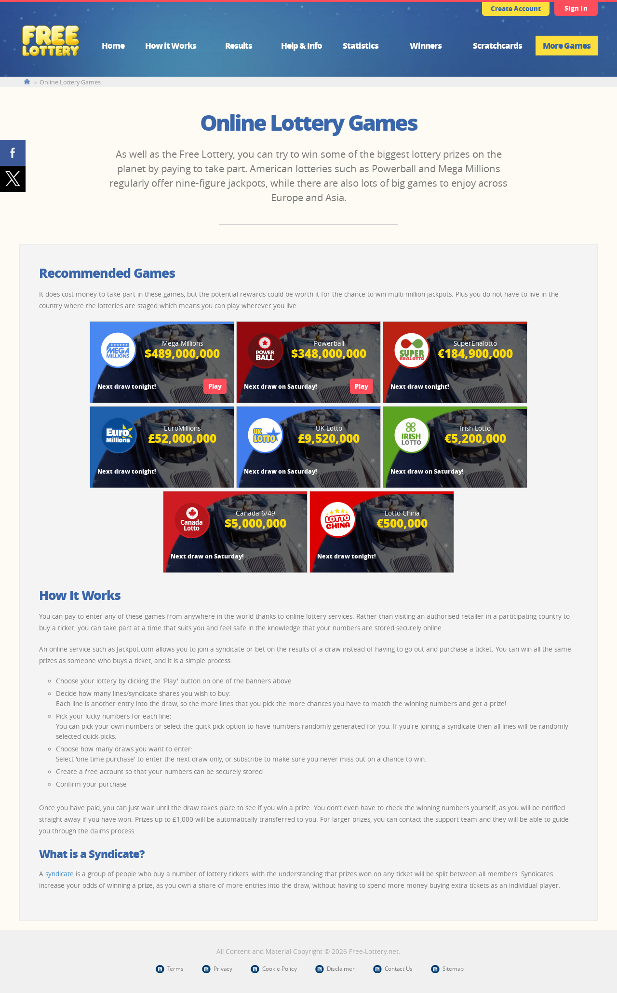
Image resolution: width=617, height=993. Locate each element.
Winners (426, 45)
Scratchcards (497, 45)
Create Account (516, 8)
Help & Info (301, 45)
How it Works (170, 45)
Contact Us (399, 968)
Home (113, 45)
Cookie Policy (279, 968)
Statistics (360, 45)
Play (215, 386)
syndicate (59, 874)
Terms (175, 968)
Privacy (223, 968)
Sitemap (453, 968)
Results (238, 45)
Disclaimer (341, 968)
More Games (566, 45)
